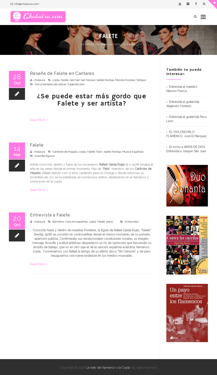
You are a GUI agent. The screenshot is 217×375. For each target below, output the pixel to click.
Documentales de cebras (50, 84)
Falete (64, 80)
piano (109, 221)
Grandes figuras (45, 156)
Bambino (58, 221)
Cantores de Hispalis (65, 151)
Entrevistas (132, 221)
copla (56, 80)
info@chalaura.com (26, 4)
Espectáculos (76, 84)
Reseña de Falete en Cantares (62, 73)
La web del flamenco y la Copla (108, 367)
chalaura (39, 80)
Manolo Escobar (125, 80)
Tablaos (141, 80)
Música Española (132, 151)
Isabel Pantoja (105, 80)
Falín (99, 151)
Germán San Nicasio (82, 80)
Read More (39, 120)
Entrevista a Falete (50, 214)
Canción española (76, 221)
